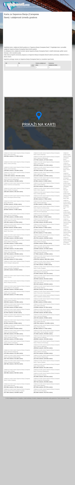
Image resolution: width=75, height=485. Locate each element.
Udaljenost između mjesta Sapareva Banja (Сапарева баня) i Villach (67, 241)
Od (6, 63)
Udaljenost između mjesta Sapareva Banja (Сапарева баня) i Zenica (67, 232)
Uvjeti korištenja (27, 398)
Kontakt (34, 398)
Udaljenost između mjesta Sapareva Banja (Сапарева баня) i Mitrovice (67, 176)
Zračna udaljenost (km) (41, 64)
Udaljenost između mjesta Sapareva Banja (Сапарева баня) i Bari (67, 195)
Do (19, 63)
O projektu (20, 398)
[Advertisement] (37, 32)
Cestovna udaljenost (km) (53, 64)
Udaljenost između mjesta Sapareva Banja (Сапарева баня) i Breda (67, 214)
